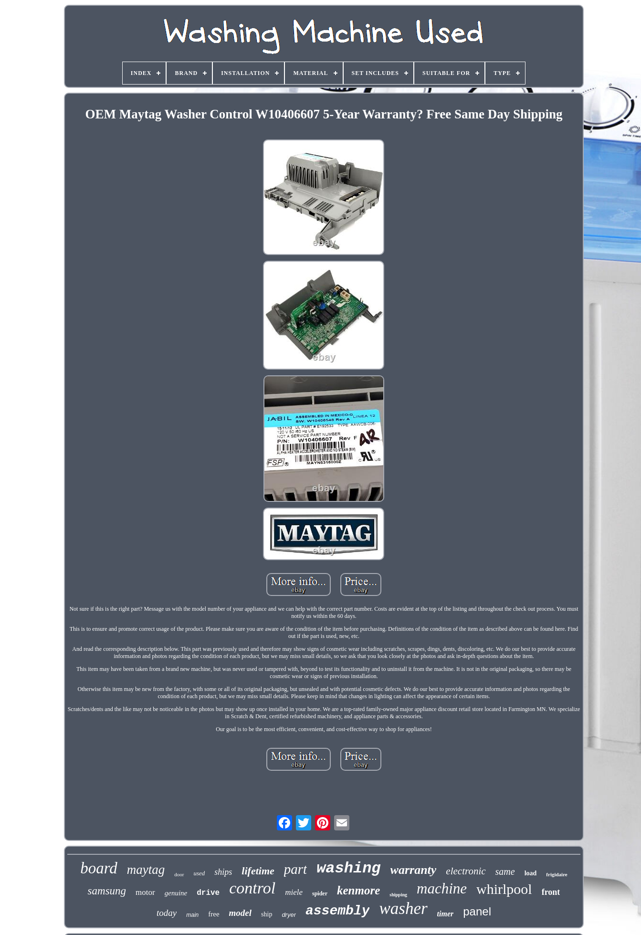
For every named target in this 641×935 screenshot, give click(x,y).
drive (208, 893)
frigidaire (556, 874)
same (505, 871)
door (179, 874)
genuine (176, 893)
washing (348, 868)
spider (319, 893)
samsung (107, 891)
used (199, 873)
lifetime (258, 871)
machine (442, 888)
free (213, 914)
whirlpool (504, 889)
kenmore (358, 890)
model (240, 913)
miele (294, 892)
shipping (398, 894)
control (252, 888)
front (551, 892)
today (167, 913)
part (295, 869)
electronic (465, 871)
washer (403, 908)
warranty (413, 870)
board (98, 868)
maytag (146, 869)
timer (445, 914)
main (192, 915)
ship (266, 914)
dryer (289, 914)
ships (223, 872)
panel (477, 911)
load (531, 873)
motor (145, 892)
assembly (337, 910)
